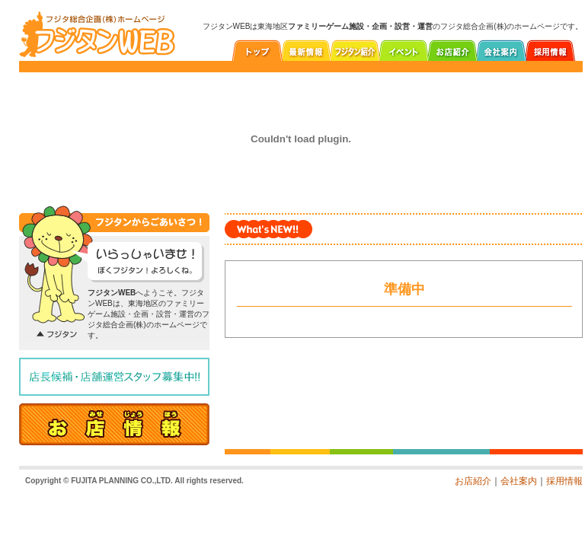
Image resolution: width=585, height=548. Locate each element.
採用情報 (564, 481)
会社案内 (518, 481)
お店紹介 (473, 481)
